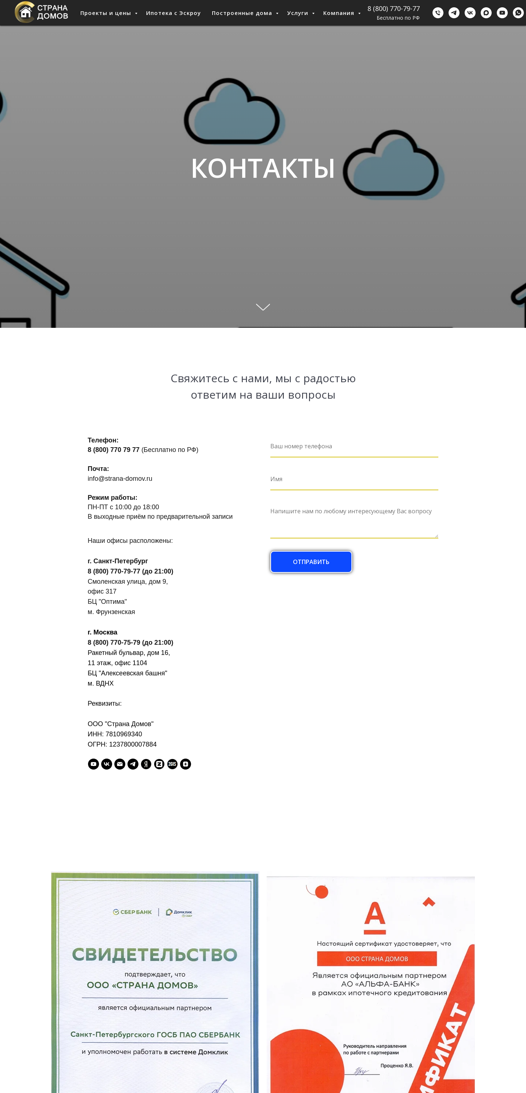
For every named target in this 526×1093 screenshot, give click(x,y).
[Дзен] (185, 764)
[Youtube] (502, 12)
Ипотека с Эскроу (173, 12)
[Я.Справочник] (146, 764)
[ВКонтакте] (470, 12)
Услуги (298, 12)
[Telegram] (454, 12)
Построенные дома (243, 12)
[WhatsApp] (518, 12)
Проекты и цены (106, 12)
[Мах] (486, 12)
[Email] (119, 764)
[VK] (106, 764)
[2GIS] (172, 764)
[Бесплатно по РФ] (437, 12)
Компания (339, 12)
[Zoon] (159, 764)
